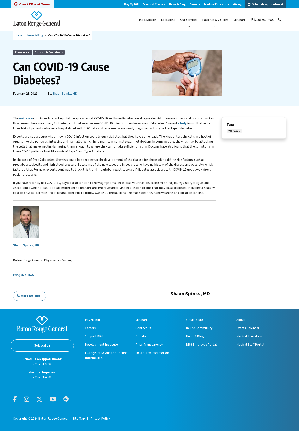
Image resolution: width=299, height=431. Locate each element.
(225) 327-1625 (23, 275)
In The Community (199, 328)
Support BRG (94, 336)
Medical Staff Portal (250, 344)
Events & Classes (153, 4)
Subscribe (42, 345)
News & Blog (177, 4)
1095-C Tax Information (152, 353)
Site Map (79, 418)
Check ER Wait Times (32, 4)
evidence (26, 118)
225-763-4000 (42, 377)
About (240, 320)
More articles (29, 296)
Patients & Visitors (215, 20)
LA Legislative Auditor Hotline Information (106, 355)
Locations (168, 20)
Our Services (188, 20)
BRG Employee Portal (201, 344)
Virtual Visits (195, 320)
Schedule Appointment (267, 4)
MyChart (239, 20)
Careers (195, 4)
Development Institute (101, 344)
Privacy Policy (100, 418)
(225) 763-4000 (264, 20)
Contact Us (143, 328)
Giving (237, 4)
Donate (140, 336)
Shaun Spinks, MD (65, 93)
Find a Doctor (146, 20)
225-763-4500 (42, 364)
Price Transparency (149, 344)
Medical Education (216, 4)
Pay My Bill (131, 4)
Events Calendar (247, 328)
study (182, 123)
